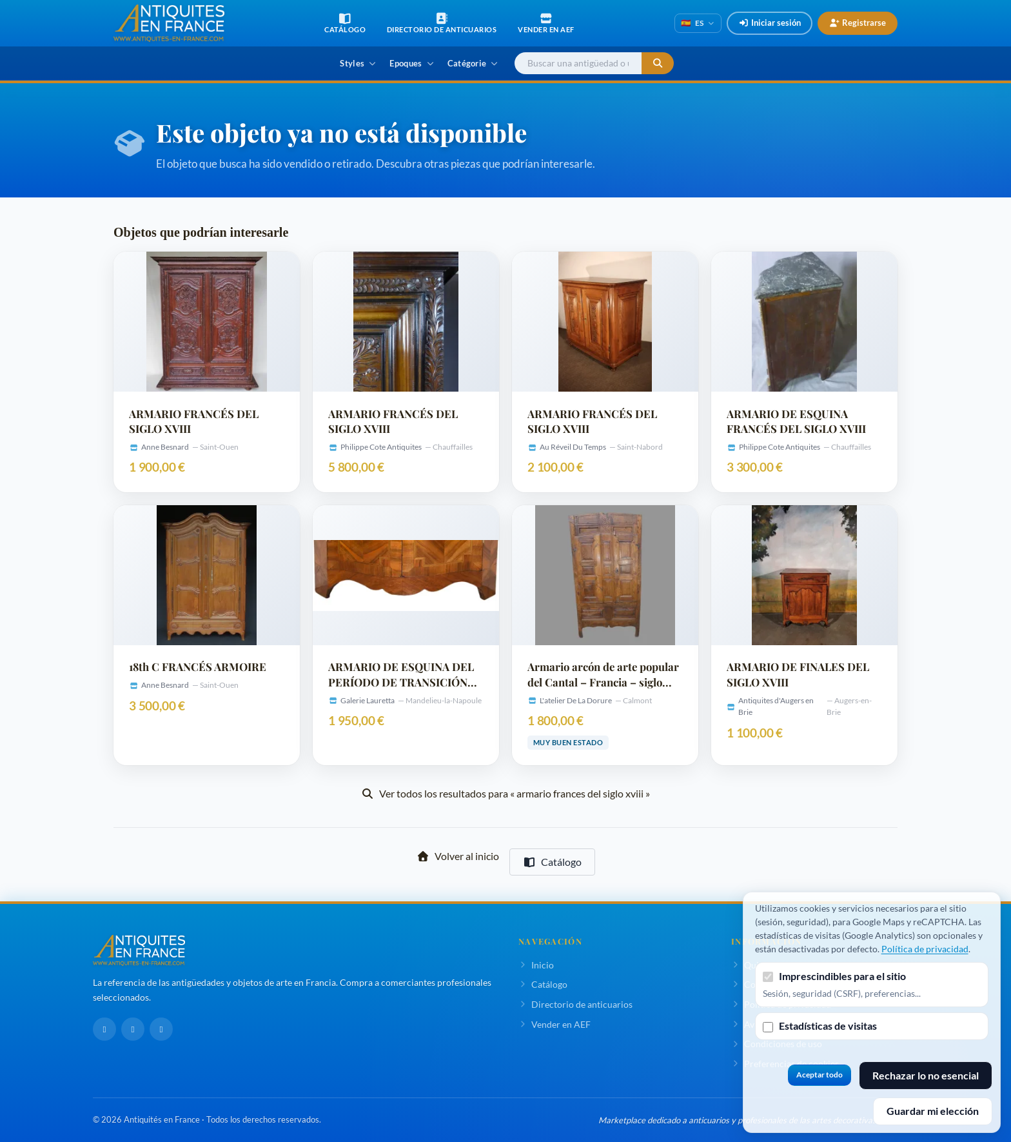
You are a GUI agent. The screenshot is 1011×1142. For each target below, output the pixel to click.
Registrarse (857, 22)
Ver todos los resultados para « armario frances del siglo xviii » (505, 793)
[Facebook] (104, 1029)
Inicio (536, 964)
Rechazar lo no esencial (925, 1075)
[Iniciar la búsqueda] (658, 63)
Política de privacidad (924, 948)
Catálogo (552, 862)
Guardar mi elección (933, 1111)
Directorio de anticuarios (575, 1004)
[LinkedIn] (132, 1029)
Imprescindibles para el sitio (842, 976)
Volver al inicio (458, 856)
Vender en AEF (554, 1024)
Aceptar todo (819, 1074)
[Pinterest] (161, 1029)
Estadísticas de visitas (828, 1025)
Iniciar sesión (769, 22)
